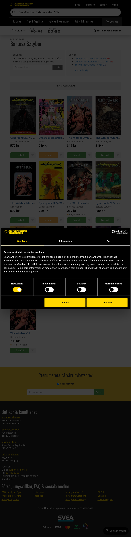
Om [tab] (108, 241)
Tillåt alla (107, 302)
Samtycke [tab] (22, 241)
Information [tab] (65, 241)
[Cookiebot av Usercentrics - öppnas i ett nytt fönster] (114, 232)
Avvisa (65, 302)
